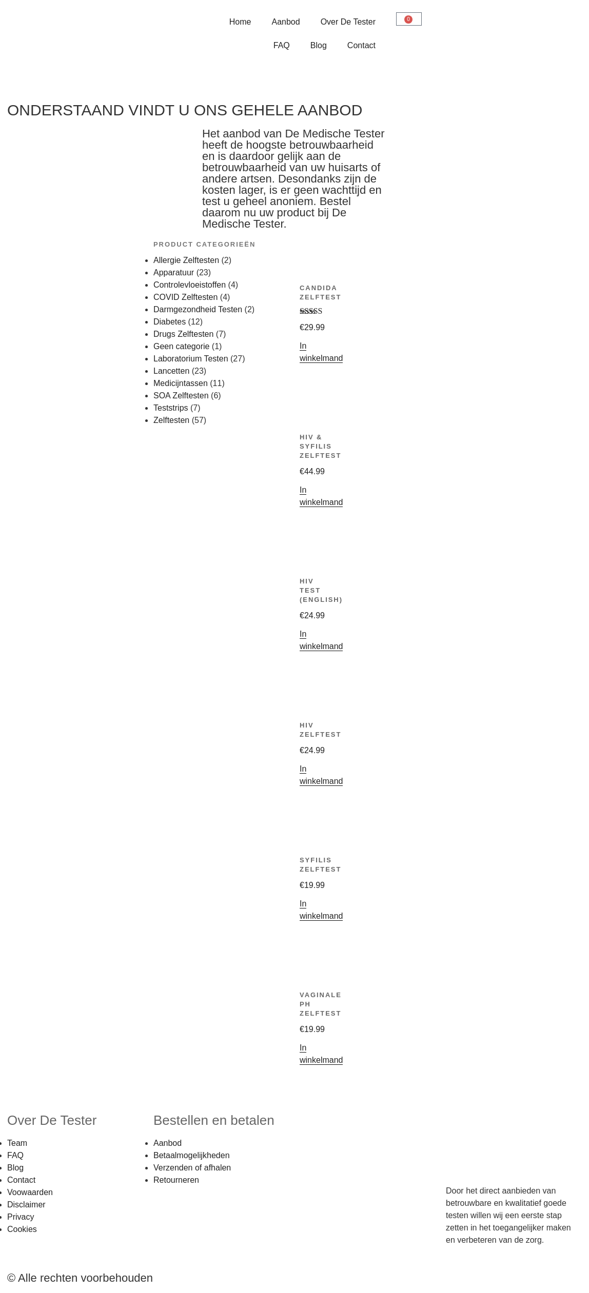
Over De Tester (348, 21)
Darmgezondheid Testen (197, 309)
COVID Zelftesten (185, 297)
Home (240, 21)
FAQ (281, 45)
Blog (318, 45)
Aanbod (286, 21)
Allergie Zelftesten (186, 260)
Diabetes (169, 321)
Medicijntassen (180, 383)
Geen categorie (181, 346)
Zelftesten (171, 420)
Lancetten (171, 371)
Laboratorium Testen (190, 358)
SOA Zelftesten (181, 395)
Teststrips (170, 407)
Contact (361, 45)
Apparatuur (173, 272)
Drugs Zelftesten (183, 334)
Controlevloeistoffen (189, 284)
